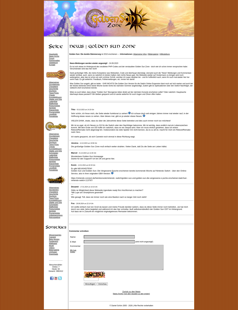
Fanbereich (53, 241)
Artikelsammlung (56, 215)
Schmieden (53, 153)
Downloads (53, 254)
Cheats (52, 95)
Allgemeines (54, 82)
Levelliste (53, 114)
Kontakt (52, 65)
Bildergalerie (54, 250)
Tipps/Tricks (54, 93)
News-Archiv (54, 56)
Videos (51, 248)
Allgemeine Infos (140, 54)
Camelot (52, 237)
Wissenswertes (55, 235)
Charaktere (53, 87)
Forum (51, 58)
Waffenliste (53, 104)
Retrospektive (54, 217)
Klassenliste (54, 110)
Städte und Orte (55, 99)
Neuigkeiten (54, 190)
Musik (51, 246)
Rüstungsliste (54, 106)
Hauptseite (53, 54)
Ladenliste (53, 101)
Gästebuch (53, 63)
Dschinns (52, 91)
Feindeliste (53, 116)
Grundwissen (54, 84)
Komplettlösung (55, 97)
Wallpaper (53, 243)
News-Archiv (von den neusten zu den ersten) (131, 294)
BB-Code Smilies (73, 251)
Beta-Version (54, 239)
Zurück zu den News (131, 291)
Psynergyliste (54, 112)
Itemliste (52, 108)
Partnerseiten (54, 60)
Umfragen (53, 252)
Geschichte (53, 89)
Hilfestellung (165, 54)
